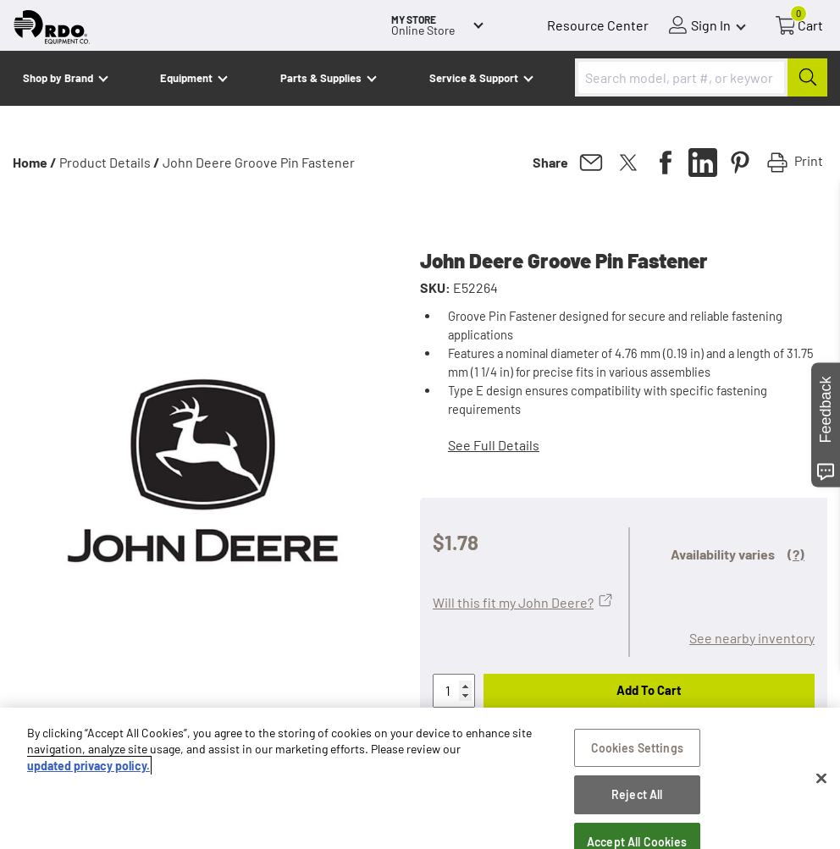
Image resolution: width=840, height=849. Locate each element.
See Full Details (493, 445)
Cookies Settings (637, 748)
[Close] (821, 778)
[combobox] (701, 77)
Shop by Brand (58, 78)
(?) (796, 554)
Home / (35, 162)
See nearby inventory (752, 638)
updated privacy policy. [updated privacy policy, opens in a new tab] (88, 765)
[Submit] (807, 77)
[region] (420, 778)
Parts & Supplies (321, 78)
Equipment (186, 78)
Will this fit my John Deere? (513, 602)
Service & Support (473, 78)
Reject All (636, 794)
